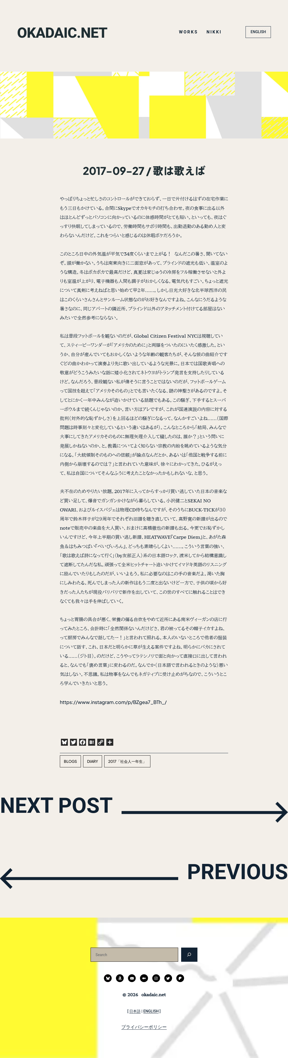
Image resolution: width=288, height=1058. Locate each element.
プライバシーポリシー (144, 1027)
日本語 (135, 1011)
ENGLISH (258, 32)
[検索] (189, 955)
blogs (70, 761)
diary (92, 761)
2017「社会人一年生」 (127, 761)
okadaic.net (70, 32)
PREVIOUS (223, 878)
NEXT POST (71, 811)
